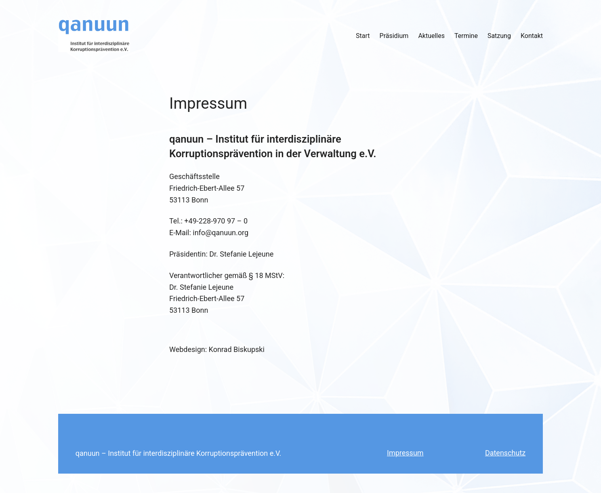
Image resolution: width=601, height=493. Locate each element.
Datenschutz (505, 453)
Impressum (405, 453)
